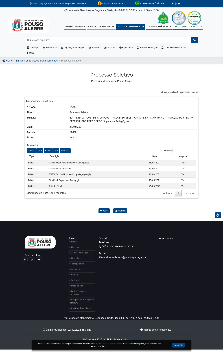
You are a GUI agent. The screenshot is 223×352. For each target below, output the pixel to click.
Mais (30, 55)
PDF (56, 153)
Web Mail (74, 283)
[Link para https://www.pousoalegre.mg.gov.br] (24, 26)
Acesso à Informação (110, 3)
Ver (183, 165)
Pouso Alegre (75, 27)
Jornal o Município (78, 255)
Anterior (167, 195)
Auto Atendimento (131, 27)
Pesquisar (180, 153)
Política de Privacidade (112, 344)
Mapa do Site (76, 288)
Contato (196, 27)
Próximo (189, 195)
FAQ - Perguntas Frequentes (77, 295)
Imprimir (65, 153)
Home (7, 63)
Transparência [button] (158, 27)
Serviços (94, 50)
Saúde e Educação (147, 50)
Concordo (178, 345)
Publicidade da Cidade (80, 311)
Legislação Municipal (72, 50)
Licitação (74, 261)
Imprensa (109, 50)
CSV (40, 153)
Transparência (76, 266)
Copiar (31, 153)
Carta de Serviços (101, 27)
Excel (47, 153)
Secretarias (50, 50)
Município (33, 50)
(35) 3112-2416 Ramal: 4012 (116, 249)
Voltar (104, 213)
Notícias (181, 27)
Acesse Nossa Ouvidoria (149, 3)
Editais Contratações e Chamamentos (37, 63)
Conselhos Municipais (174, 50)
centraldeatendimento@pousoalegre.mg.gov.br (122, 260)
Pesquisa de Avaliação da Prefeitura (81, 303)
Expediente (126, 50)
